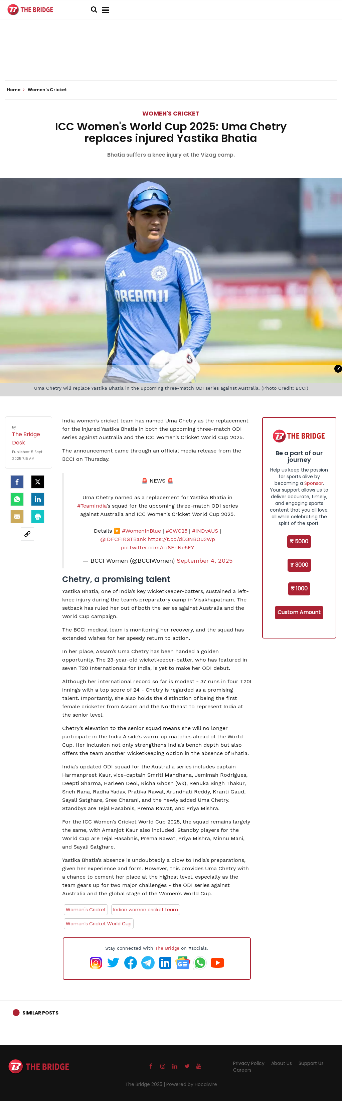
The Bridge (167, 948)
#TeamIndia (92, 506)
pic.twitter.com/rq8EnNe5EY (157, 547)
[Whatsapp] (17, 499)
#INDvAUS (205, 531)
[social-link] (27, 534)
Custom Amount (299, 612)
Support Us (311, 1063)
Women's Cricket (170, 113)
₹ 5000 (299, 541)
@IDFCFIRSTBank (123, 539)
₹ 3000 (299, 565)
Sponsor (313, 483)
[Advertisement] (171, 60)
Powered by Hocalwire (191, 1084)
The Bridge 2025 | (145, 1084)
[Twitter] (37, 482)
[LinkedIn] (37, 499)
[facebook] (17, 482)
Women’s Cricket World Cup (99, 923)
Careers (242, 1070)
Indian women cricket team (145, 909)
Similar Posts (40, 1013)
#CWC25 (176, 531)
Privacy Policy (249, 1063)
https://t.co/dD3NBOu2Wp (181, 539)
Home (16, 90)
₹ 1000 (299, 588)
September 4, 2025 (204, 560)
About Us (281, 1063)
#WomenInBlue (141, 531)
